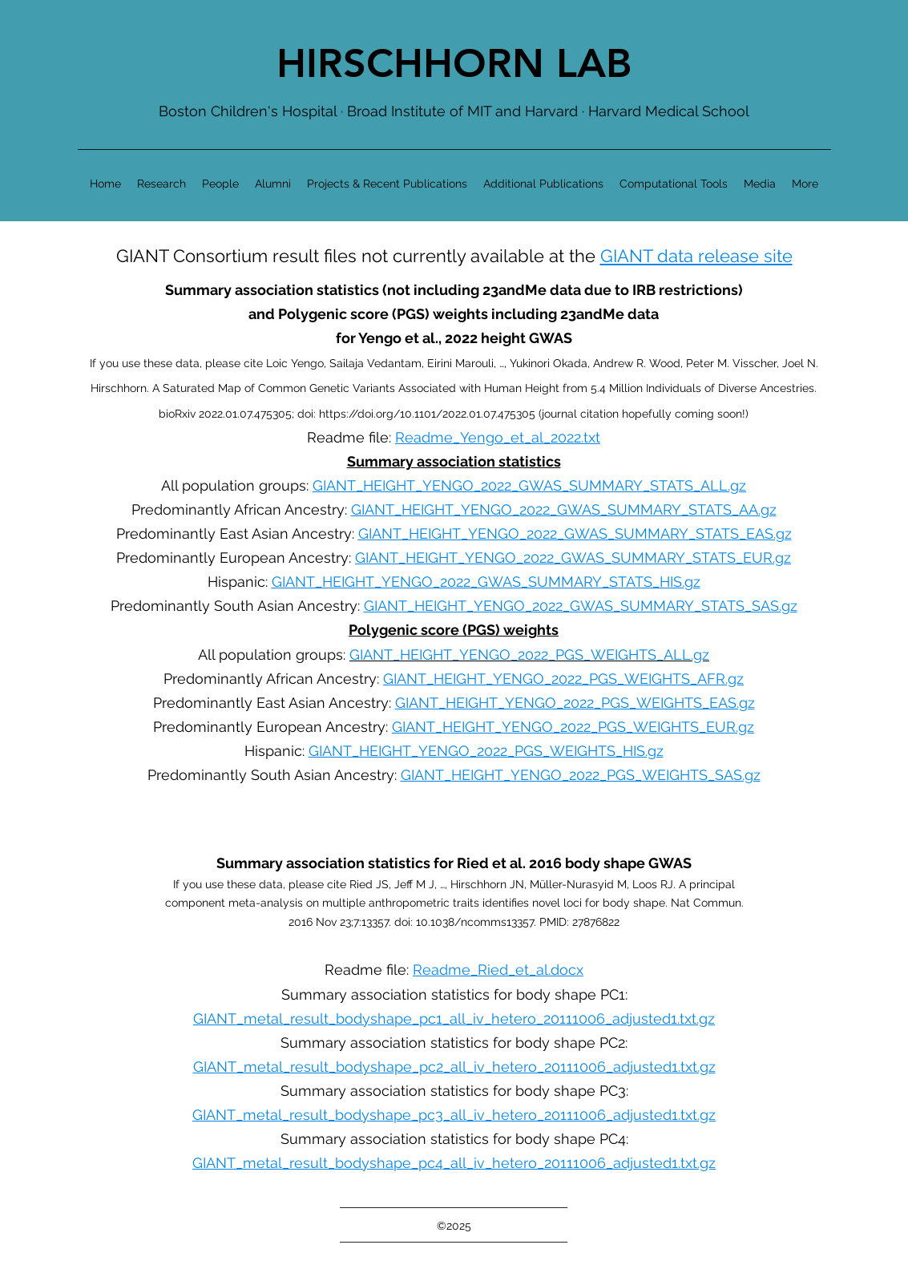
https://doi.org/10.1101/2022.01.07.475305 (427, 413)
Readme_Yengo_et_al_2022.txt (497, 437)
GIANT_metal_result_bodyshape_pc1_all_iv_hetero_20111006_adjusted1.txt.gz (454, 1018)
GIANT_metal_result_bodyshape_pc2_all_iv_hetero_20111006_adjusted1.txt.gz (454, 1066)
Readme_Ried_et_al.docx (498, 969)
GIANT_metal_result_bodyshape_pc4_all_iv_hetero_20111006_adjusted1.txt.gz (454, 1162)
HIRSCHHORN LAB (454, 63)
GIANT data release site (696, 255)
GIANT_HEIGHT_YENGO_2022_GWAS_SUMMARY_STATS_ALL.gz (529, 485)
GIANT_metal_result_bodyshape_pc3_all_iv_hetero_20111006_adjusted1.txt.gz (454, 1114)
